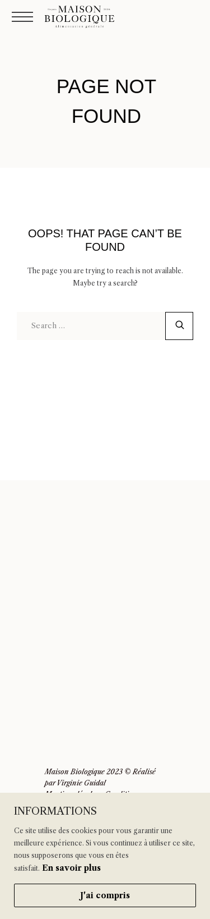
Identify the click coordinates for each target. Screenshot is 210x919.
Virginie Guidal (81, 783)
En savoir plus (71, 868)
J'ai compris (105, 895)
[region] (105, 856)
